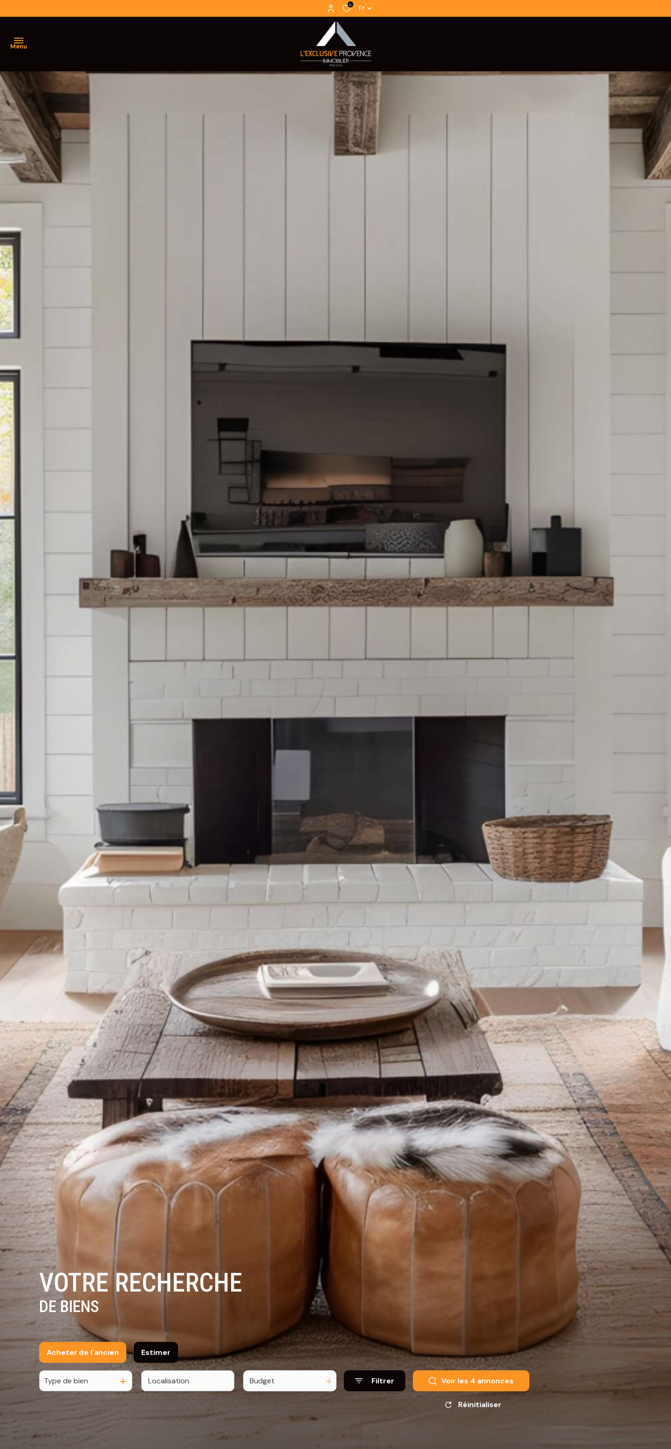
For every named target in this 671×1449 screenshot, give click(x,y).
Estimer (156, 1360)
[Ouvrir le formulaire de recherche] (374, 1389)
